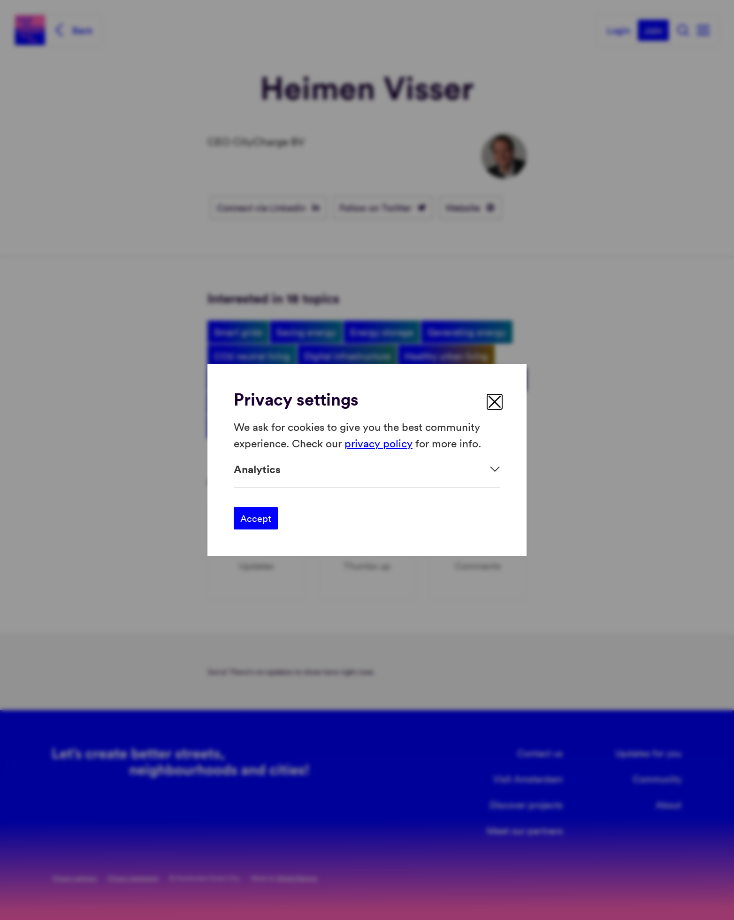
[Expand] (367, 469)
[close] (494, 401)
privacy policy (378, 442)
